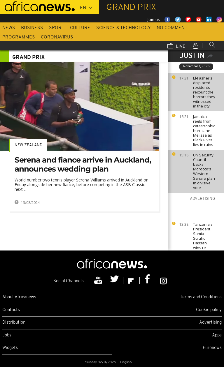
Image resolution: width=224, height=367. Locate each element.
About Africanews (19, 297)
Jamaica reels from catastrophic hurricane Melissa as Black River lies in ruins (204, 130)
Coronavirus (57, 37)
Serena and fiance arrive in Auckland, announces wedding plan (83, 164)
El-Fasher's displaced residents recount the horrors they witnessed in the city (204, 92)
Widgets (10, 348)
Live (176, 46)
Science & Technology (123, 28)
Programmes (18, 37)
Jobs (6, 335)
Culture (80, 28)
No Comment (172, 28)
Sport (56, 28)
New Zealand (28, 145)
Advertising (210, 322)
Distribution (13, 322)
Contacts (11, 310)
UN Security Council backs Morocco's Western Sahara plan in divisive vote (204, 171)
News (8, 28)
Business (32, 28)
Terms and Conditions (201, 297)
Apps (217, 335)
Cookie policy (209, 310)
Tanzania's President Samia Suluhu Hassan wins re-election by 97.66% (203, 240)
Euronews (212, 348)
